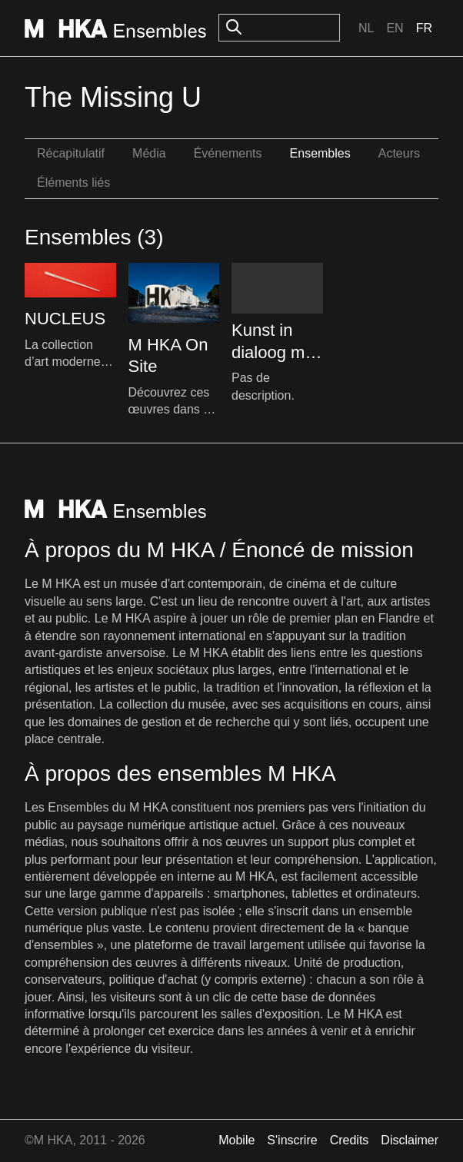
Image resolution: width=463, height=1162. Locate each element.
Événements (228, 153)
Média (149, 153)
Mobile (236, 1140)
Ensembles (320, 153)
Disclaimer (409, 1140)
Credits (349, 1140)
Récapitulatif (71, 153)
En (394, 28)
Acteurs (399, 153)
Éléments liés (73, 182)
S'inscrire (292, 1140)
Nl (366, 28)
